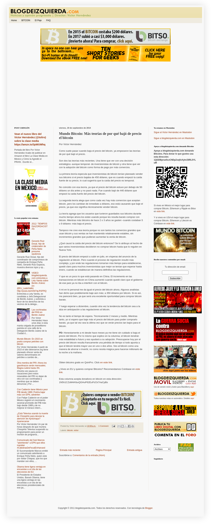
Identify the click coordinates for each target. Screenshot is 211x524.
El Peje (38, 20)
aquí (192, 387)
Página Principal (103, 450)
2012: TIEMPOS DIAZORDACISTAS (40, 226)
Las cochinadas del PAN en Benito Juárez (39, 312)
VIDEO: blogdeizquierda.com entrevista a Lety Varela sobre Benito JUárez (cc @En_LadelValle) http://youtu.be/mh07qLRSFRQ (32, 282)
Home (14, 20)
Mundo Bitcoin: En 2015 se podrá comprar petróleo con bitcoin (30, 341)
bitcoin (70, 430)
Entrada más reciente (70, 450)
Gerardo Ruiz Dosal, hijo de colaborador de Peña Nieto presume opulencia (39, 247)
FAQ (48, 20)
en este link (106, 362)
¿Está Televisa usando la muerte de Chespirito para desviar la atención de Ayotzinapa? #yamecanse (32, 417)
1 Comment (104, 426)
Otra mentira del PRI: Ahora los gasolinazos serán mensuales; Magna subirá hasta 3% (32, 365)
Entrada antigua (134, 450)
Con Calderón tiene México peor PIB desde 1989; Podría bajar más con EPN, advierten (32, 392)
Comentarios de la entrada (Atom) (89, 455)
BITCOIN (25, 20)
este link (161, 211)
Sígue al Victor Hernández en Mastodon (173, 132)
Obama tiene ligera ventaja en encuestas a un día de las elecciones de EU (31, 469)
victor (76, 430)
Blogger (149, 508)
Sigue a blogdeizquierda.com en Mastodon (174, 138)
